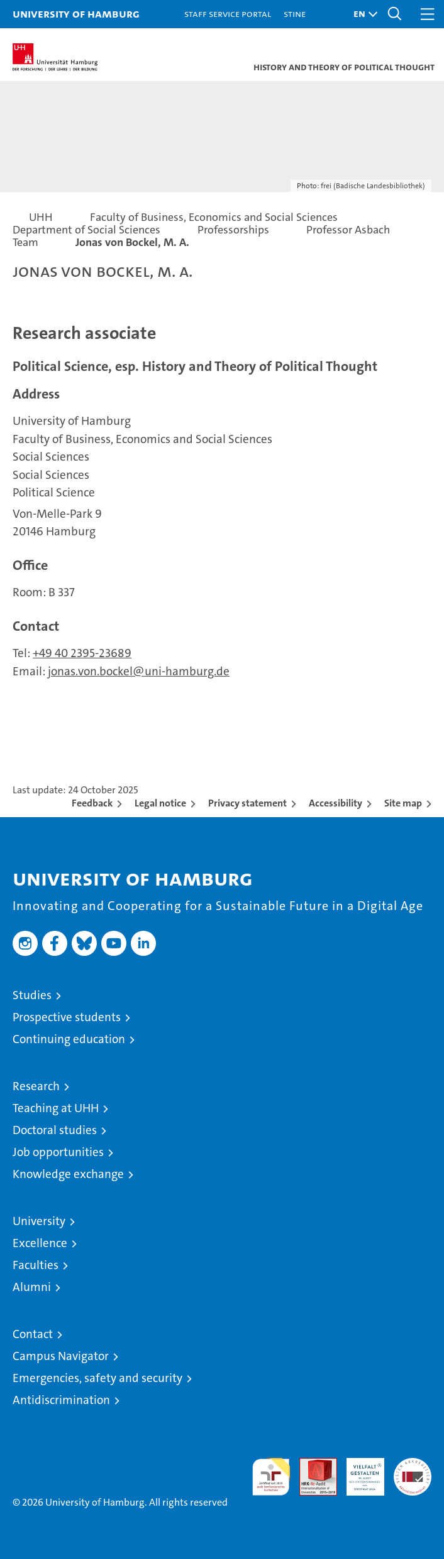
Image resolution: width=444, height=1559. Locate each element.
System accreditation (412, 1471)
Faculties (35, 1265)
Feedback (92, 803)
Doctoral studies (55, 1130)
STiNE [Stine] (295, 13)
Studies (32, 995)
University (39, 1221)
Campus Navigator (61, 1356)
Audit (311, 1464)
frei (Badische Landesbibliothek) (373, 186)
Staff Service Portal (227, 13)
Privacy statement (247, 803)
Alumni (32, 1287)
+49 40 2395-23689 (82, 653)
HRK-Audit (358, 1471)
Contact (33, 1334)
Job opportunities (58, 1152)
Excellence (40, 1243)
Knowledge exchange (68, 1174)
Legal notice (160, 803)
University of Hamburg (76, 13)
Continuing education (69, 1039)
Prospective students (67, 1017)
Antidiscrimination (61, 1400)
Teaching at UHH (56, 1108)
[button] (362, 14)
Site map (403, 803)
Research (36, 1086)
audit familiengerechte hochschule (271, 1477)
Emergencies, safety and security (97, 1378)
